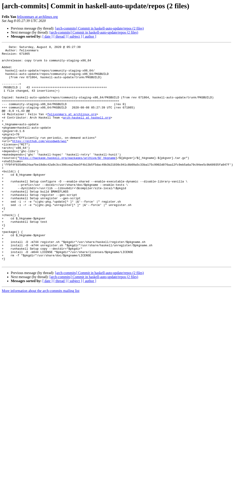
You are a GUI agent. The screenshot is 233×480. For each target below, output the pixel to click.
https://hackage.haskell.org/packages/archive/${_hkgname (67, 181)
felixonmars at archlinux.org (37, 17)
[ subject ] (75, 36)
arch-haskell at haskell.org (86, 132)
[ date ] (47, 36)
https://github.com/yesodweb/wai (39, 160)
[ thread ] (60, 36)
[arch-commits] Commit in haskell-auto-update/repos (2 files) (99, 28)
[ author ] (89, 36)
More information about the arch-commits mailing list (40, 334)
